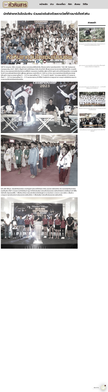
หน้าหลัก (44, 4)
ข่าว (52, 4)
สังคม (77, 4)
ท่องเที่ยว (61, 4)
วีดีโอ (85, 4)
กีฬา (70, 4)
